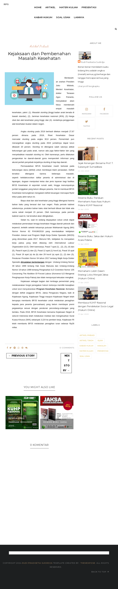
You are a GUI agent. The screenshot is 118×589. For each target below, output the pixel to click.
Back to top (100, 572)
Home (37, 7)
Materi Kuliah (68, 7)
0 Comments (67, 348)
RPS (6, 4)
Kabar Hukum (86, 346)
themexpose (88, 563)
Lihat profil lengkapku (89, 86)
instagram (86, 111)
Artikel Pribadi (39, 46)
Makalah (101, 346)
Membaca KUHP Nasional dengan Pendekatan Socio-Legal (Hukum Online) (95, 306)
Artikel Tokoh (86, 340)
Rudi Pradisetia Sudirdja (92, 62)
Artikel (50, 7)
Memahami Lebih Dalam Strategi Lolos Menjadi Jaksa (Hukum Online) (93, 275)
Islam (100, 340)
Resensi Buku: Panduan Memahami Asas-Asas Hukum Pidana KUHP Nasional (94, 202)
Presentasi (89, 7)
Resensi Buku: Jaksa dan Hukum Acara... (55, 424)
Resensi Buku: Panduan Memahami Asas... (20, 422)
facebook (104, 111)
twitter (86, 123)
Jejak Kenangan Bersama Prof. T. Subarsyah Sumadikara (95, 165)
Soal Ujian (85, 356)
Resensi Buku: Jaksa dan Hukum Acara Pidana (95, 238)
